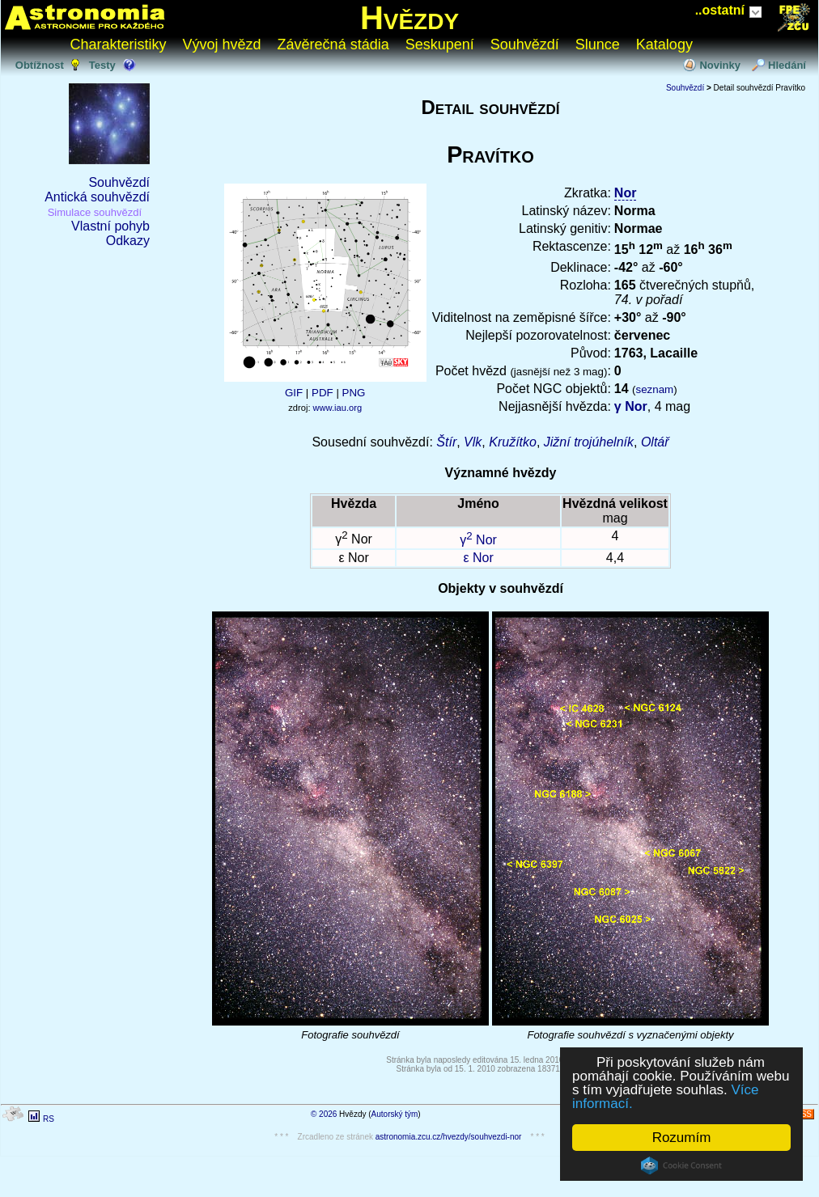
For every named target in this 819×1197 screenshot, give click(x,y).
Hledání (787, 65)
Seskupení (439, 44)
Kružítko (513, 442)
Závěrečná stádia (333, 44)
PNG (354, 393)
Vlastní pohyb (110, 226)
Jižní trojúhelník (589, 442)
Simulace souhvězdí (95, 212)
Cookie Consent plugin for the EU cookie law (681, 1165)
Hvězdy (409, 18)
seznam (655, 389)
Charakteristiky (118, 44)
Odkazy (128, 240)
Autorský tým (394, 1114)
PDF (322, 393)
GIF (294, 393)
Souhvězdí (524, 44)
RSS (803, 1114)
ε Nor (478, 558)
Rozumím (681, 1137)
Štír (446, 442)
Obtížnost (39, 65)
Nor (625, 193)
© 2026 (324, 1114)
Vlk (473, 442)
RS (48, 1119)
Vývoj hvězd (222, 44)
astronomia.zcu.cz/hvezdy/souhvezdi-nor (449, 1136)
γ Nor (630, 406)
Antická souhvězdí (97, 197)
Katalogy (664, 44)
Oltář (655, 442)
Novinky (719, 65)
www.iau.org (338, 407)
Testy (102, 65)
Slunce (597, 44)
